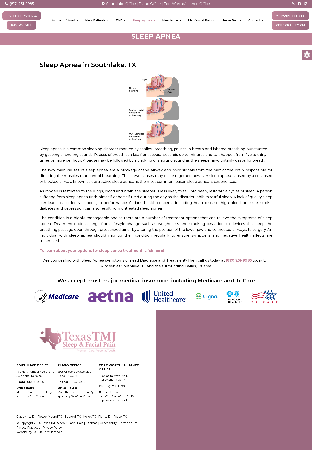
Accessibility (109, 428)
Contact (254, 20)
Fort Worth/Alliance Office (187, 4)
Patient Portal (21, 15)
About (70, 20)
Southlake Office (121, 4)
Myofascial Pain (200, 20)
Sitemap (92, 428)
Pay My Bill (21, 25)
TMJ (119, 20)
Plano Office (150, 4)
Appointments (290, 15)
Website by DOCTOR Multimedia (39, 437)
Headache (170, 20)
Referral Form (290, 25)
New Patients (95, 20)
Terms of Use (128, 428)
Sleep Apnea (142, 20)
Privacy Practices (28, 432)
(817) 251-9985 (22, 4)
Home (56, 20)
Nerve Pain (229, 20)
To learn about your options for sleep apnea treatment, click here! (102, 255)
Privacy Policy (52, 432)
